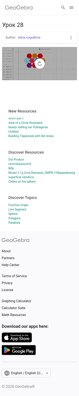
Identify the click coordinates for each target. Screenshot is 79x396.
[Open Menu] (71, 7)
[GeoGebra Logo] (19, 7)
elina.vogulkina (29, 37)
